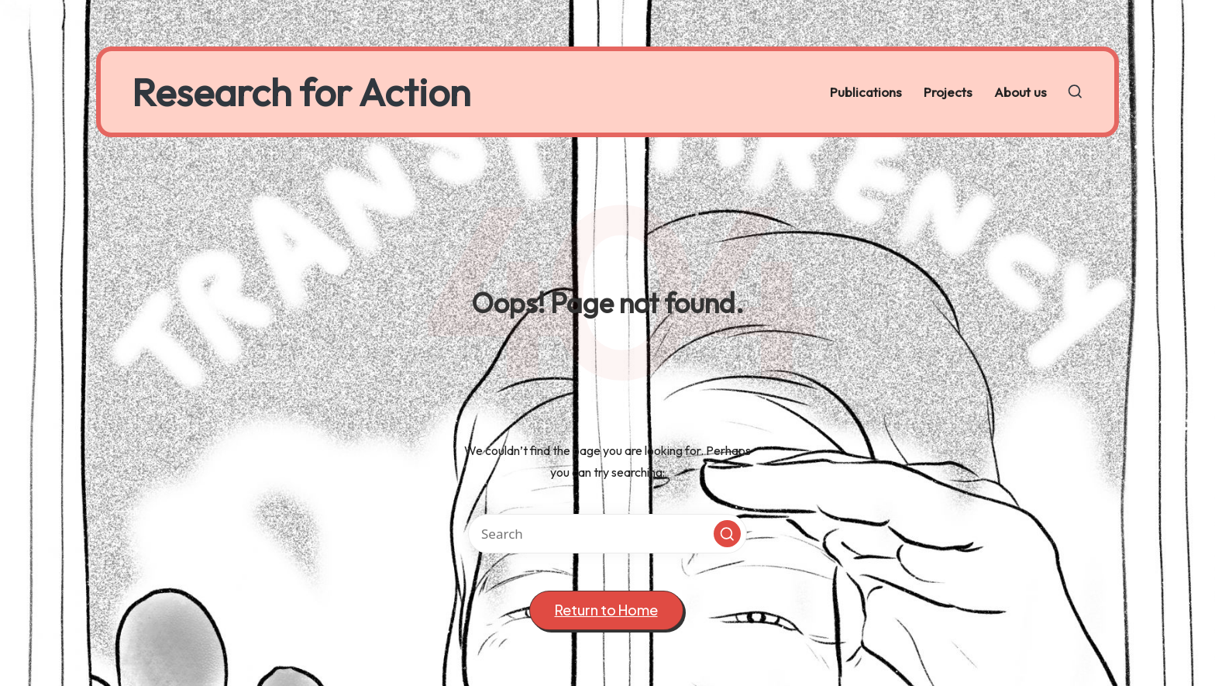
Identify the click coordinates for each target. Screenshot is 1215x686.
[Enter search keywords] (607, 533)
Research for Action (301, 92)
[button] (727, 533)
